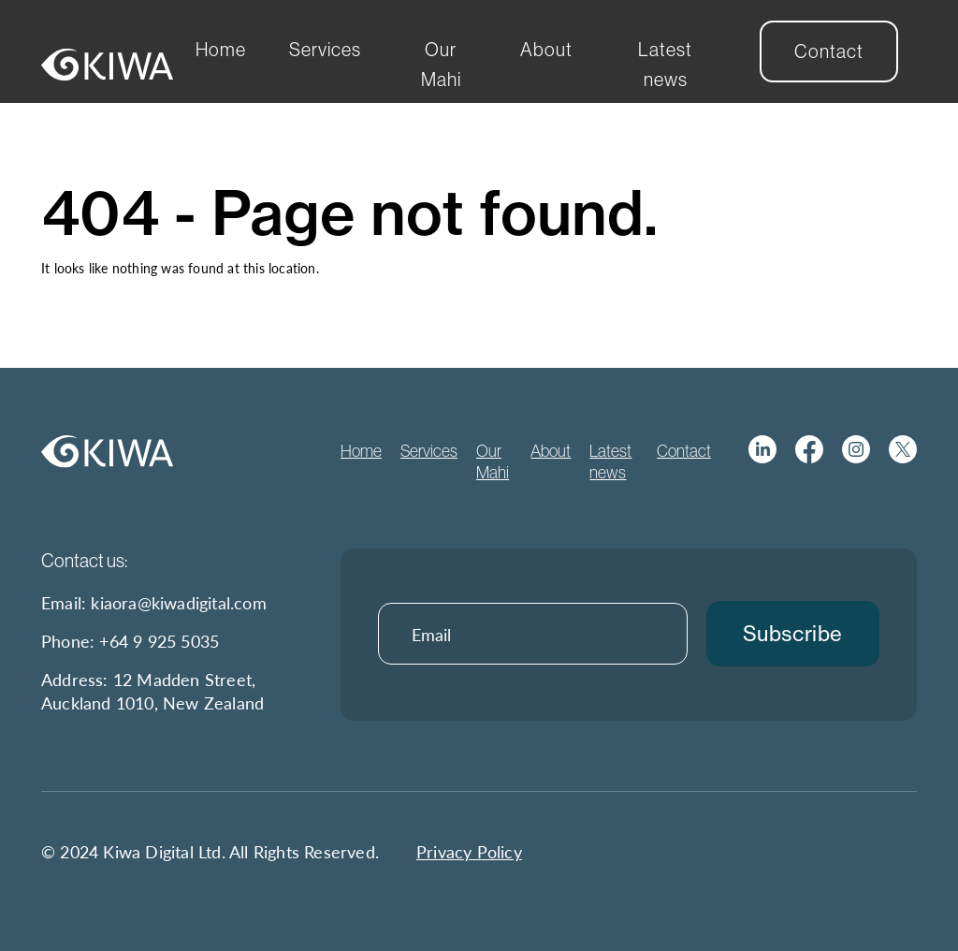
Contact (829, 51)
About (546, 49)
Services (325, 49)
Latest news (665, 64)
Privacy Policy (469, 851)
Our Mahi (441, 64)
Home (221, 49)
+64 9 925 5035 (159, 640)
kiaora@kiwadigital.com (178, 602)
